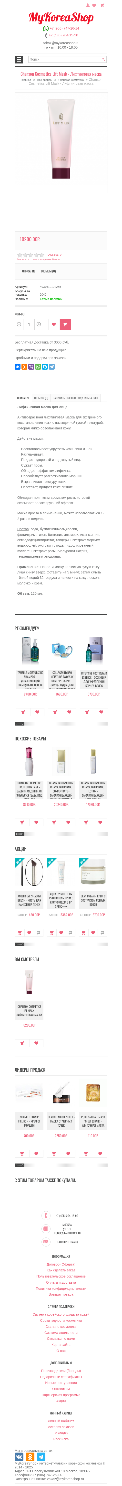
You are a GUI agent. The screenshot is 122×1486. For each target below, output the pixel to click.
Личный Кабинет (61, 1421)
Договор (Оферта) (61, 1264)
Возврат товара (61, 1294)
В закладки (54, 324)
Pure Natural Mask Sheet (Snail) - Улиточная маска (93, 1121)
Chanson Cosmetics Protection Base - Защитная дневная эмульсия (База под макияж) (29, 791)
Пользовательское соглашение (61, 1276)
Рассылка (61, 1439)
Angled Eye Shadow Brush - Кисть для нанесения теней (29, 900)
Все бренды (44, 79)
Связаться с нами (61, 1339)
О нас (60, 1351)
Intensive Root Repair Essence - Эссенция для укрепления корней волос (94, 679)
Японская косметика (71, 79)
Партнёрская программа (61, 1395)
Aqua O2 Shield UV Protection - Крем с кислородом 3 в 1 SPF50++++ (61, 900)
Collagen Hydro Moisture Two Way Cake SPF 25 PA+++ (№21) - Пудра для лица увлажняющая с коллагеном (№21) (62, 682)
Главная (26, 79)
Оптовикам (61, 1389)
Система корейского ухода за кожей (60, 1314)
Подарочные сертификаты (61, 1377)
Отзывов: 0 (54, 254)
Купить (65, 324)
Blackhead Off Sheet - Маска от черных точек (61, 1121)
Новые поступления (61, 1383)
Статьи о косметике (60, 1327)
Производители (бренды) (61, 1371)
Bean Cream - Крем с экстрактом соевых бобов (93, 900)
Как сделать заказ (61, 1270)
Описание (28, 271)
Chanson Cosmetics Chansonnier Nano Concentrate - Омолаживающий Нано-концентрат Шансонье (61, 793)
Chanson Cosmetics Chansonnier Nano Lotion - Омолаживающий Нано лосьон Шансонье (93, 793)
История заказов (61, 1427)
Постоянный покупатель (88, 4)
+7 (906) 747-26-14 (64, 28)
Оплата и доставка (61, 1282)
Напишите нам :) (67, 1242)
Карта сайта (61, 1345)
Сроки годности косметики (61, 1320)
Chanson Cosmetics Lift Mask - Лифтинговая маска (29, 1010)
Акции (61, 1401)
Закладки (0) (94, 4)
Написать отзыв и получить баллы (38, 259)
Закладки (61, 1433)
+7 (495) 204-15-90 (63, 35)
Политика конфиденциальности (61, 1288)
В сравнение (38, 933)
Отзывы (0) (48, 271)
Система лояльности (61, 1333)
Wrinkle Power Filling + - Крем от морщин (29, 1121)
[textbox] (67, 59)
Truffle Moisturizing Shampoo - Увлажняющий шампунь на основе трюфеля (30, 680)
